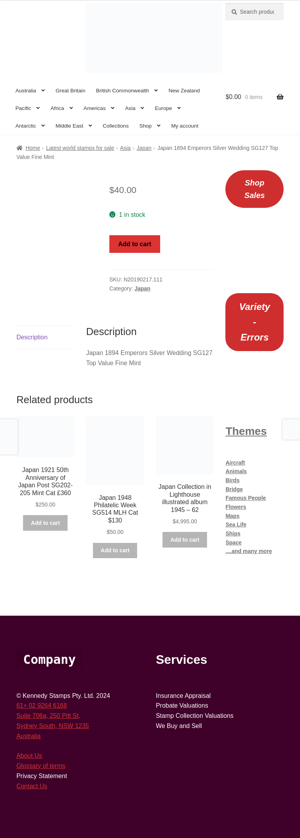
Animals (235, 471)
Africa (57, 108)
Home (32, 148)
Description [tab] (32, 337)
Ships (232, 533)
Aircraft (235, 463)
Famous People (245, 498)
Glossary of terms (40, 765)
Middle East (69, 126)
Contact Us (31, 786)
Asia (130, 108)
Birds (232, 480)
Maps (232, 516)
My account (184, 126)
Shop (145, 126)
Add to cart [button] (45, 523)
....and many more (248, 551)
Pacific (23, 108)
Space (233, 542)
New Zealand (184, 91)
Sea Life (235, 524)
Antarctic (25, 126)
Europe (163, 108)
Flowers (235, 507)
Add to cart (134, 244)
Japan (144, 148)
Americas (95, 108)
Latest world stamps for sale (80, 148)
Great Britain (70, 91)
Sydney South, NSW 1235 (52, 726)
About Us (29, 755)
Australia (25, 91)
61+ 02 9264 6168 (41, 705)
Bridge (234, 489)
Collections (116, 126)
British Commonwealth (122, 91)
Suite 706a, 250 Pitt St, (48, 715)
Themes (246, 431)
